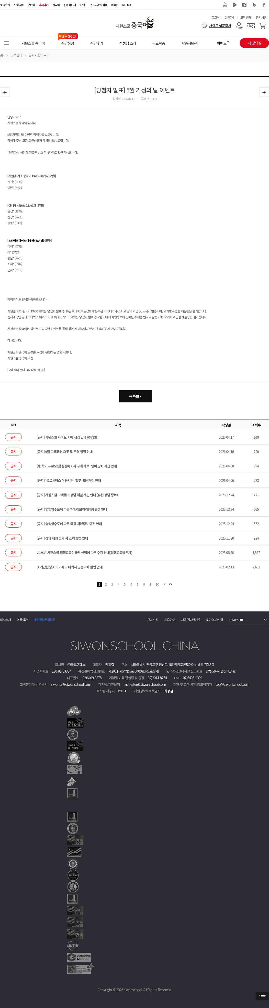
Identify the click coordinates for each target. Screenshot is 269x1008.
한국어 (56, 5)
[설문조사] (216, 25)
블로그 (254, 5)
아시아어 (43, 5)
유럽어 (31, 5)
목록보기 (136, 396)
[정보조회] (152, 671)
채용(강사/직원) (190, 619)
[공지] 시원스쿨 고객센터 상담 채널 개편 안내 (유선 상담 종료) (77, 494)
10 (157, 584)
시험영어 (18, 5)
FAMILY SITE (236, 619)
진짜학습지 (70, 5)
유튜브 (225, 5)
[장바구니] (262, 25)
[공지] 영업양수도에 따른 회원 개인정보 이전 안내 (69, 523)
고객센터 (245, 17)
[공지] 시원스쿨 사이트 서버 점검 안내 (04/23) (67, 437)
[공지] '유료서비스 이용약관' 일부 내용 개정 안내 (69, 480)
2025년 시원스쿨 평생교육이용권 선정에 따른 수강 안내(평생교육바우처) (84, 552)
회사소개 (5, 619)
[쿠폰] (251, 25)
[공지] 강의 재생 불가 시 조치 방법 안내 (62, 538)
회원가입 (229, 17)
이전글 (5, 92)
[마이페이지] (239, 25)
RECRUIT (127, 5)
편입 (82, 5)
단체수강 (152, 619)
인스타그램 (244, 5)
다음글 (264, 92)
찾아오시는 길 (214, 619)
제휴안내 (169, 619)
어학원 (114, 5)
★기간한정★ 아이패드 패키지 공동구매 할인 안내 (69, 567)
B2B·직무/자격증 (98, 5)
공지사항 (261, 17)
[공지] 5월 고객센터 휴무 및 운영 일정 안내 (64, 451)
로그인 (216, 17)
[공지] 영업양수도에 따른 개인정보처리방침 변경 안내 (72, 509)
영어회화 (5, 5)
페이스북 (264, 5)
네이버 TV (235, 5)
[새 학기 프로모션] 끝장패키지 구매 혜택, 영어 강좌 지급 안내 (77, 466)
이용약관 (22, 619)
